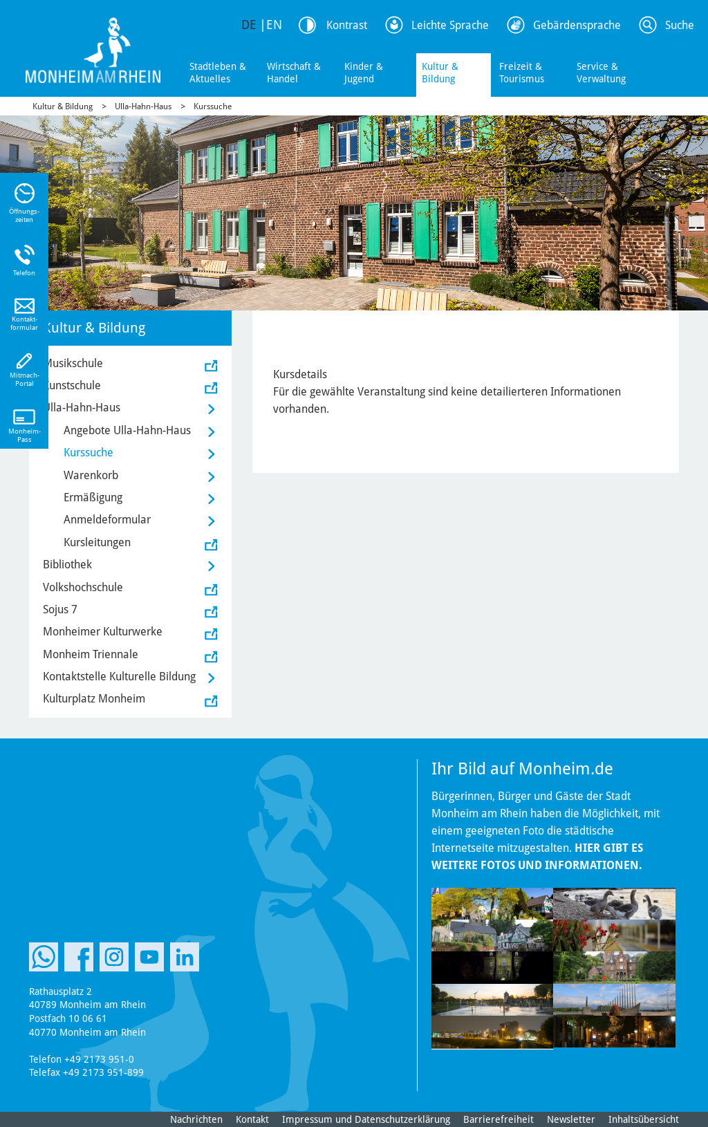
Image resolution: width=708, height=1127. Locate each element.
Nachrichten (196, 1119)
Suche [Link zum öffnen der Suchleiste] (679, 25)
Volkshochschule (83, 587)
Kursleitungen (97, 542)
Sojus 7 (60, 609)
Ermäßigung (93, 497)
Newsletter (571, 1119)
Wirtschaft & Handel (294, 72)
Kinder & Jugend (363, 72)
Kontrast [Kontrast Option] (346, 25)
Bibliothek (67, 564)
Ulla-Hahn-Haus (143, 106)
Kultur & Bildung (440, 72)
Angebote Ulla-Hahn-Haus (127, 430)
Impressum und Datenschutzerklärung (366, 1119)
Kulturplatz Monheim (94, 698)
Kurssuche (213, 106)
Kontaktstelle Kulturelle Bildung (119, 676)
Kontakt (252, 1119)
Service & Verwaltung (601, 72)
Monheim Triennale (90, 654)
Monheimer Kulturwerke (102, 631)
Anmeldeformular (107, 519)
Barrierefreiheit (498, 1119)
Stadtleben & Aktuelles (217, 72)
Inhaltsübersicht (643, 1119)
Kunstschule (72, 385)
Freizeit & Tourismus (521, 72)
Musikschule (73, 363)
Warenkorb (91, 475)
